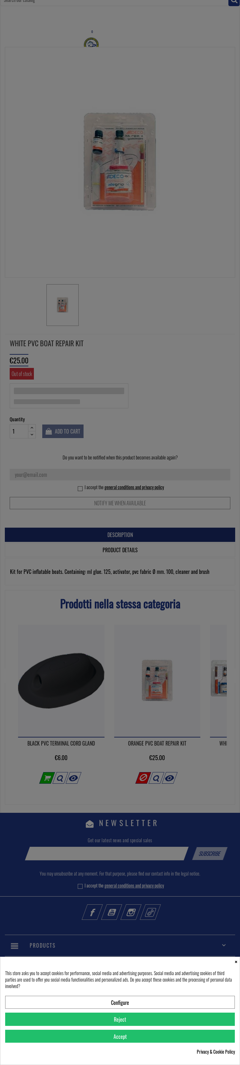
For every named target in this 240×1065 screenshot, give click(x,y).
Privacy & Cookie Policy (216, 1052)
